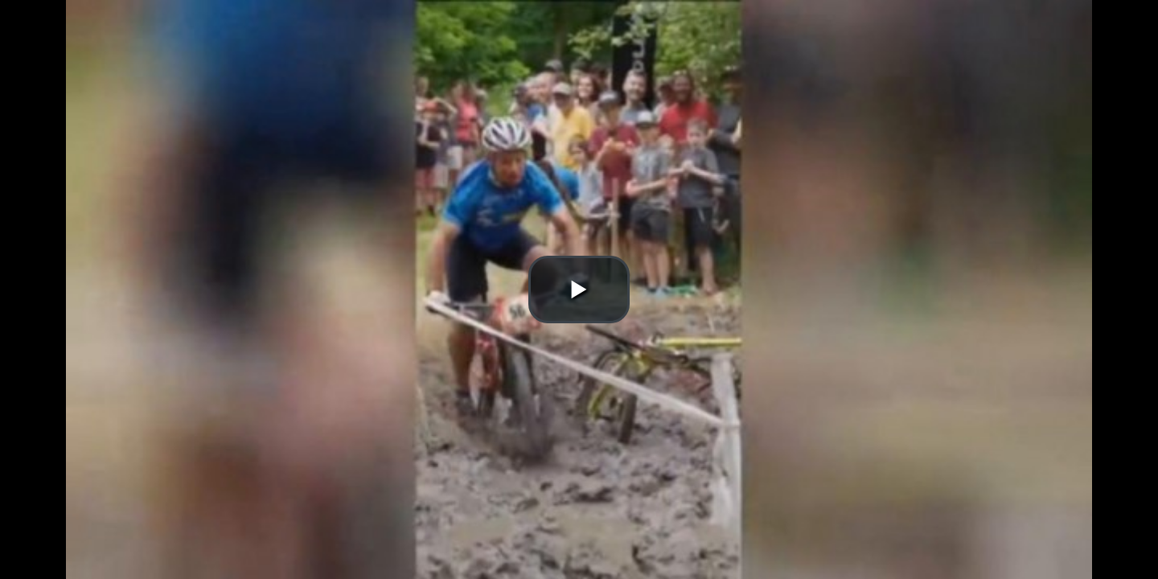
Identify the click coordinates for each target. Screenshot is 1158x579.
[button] (579, 289)
